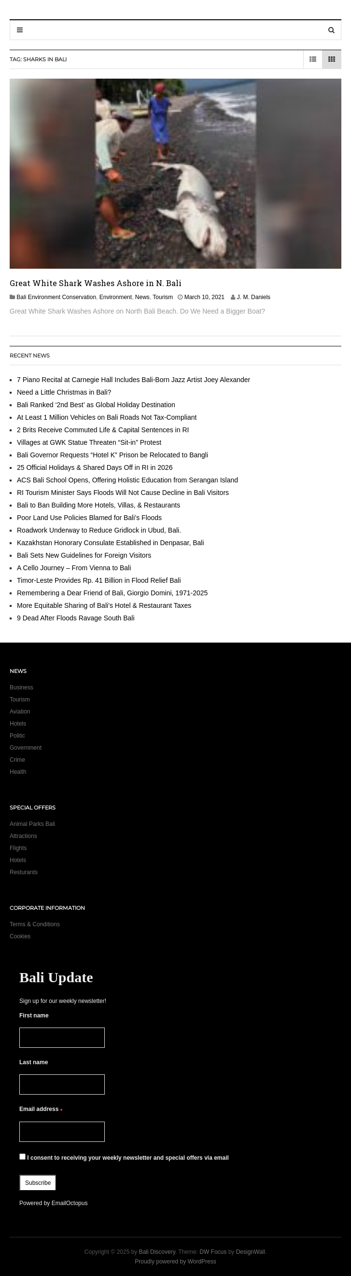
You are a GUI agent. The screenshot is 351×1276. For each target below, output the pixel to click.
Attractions (23, 836)
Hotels (18, 723)
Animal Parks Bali (32, 824)
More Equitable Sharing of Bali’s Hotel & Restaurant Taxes (104, 605)
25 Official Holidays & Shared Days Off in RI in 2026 (94, 467)
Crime (17, 759)
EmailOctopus (70, 1203)
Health (18, 771)
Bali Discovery (157, 1252)
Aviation (20, 711)
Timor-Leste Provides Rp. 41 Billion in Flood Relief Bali (99, 580)
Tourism (163, 297)
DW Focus (212, 1252)
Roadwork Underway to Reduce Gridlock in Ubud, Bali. (99, 530)
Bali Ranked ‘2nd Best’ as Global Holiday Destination (96, 405)
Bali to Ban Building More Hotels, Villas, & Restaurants (98, 505)
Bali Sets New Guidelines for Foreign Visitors (84, 555)
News (142, 297)
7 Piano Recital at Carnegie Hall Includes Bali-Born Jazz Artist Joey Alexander (133, 380)
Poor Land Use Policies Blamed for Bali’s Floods (89, 517)
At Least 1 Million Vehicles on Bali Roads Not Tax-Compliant (107, 417)
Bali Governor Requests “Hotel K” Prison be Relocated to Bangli (112, 455)
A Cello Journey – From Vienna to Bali (74, 568)
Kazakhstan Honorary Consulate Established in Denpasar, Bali (110, 543)
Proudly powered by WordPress (175, 1261)
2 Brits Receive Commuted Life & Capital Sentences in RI (103, 430)
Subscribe (38, 1183)
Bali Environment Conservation (56, 297)
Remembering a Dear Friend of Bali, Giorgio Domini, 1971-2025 (112, 593)
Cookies (20, 936)
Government (26, 747)
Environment (115, 297)
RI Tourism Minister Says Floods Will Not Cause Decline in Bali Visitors (123, 492)
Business (21, 687)
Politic (17, 735)
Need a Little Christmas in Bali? (64, 392)
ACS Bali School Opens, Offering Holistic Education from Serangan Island (127, 480)
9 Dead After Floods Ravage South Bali (76, 618)
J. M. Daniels (253, 297)
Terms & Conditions (35, 924)
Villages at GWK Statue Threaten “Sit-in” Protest (89, 442)
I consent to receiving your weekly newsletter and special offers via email (124, 1157)
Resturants (24, 872)
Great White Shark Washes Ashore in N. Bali (96, 283)
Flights (18, 848)
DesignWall (250, 1252)
